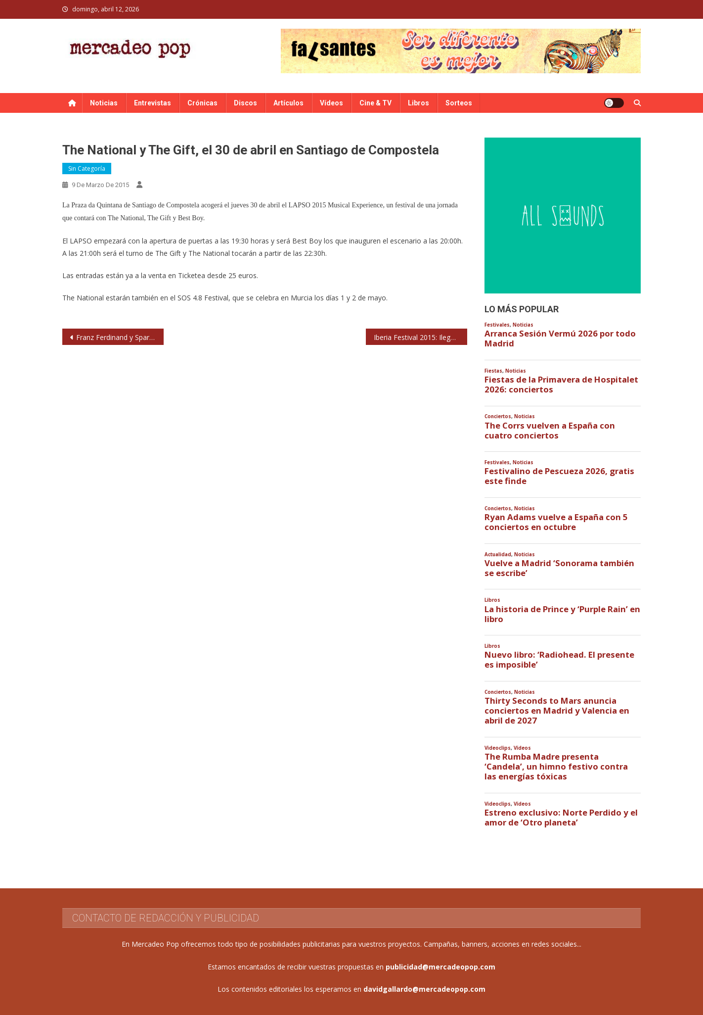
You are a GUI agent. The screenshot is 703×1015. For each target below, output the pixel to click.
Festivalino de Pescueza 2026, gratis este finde (559, 476)
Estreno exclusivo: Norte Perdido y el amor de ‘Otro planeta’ (561, 817)
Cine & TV (375, 103)
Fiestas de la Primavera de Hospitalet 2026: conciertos (561, 384)
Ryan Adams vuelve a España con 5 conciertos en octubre (556, 522)
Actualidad (497, 554)
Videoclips (497, 748)
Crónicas (202, 103)
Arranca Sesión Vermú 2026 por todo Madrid (560, 338)
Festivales (497, 325)
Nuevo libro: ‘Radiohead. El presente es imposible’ (559, 660)
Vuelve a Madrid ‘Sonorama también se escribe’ (559, 568)
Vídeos (331, 103)
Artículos (288, 103)
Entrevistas (152, 103)
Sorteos (458, 103)
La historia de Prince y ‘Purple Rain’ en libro (562, 614)
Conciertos (497, 416)
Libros (418, 103)
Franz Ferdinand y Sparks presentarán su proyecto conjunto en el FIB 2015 (120, 337)
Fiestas (493, 371)
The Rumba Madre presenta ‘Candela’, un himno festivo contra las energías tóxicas (556, 766)
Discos (245, 103)
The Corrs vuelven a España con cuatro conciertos (549, 430)
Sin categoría (86, 168)
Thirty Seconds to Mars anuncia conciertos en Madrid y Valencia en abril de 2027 (556, 710)
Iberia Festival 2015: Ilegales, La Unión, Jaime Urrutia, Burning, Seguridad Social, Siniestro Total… (420, 337)
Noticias (104, 103)
